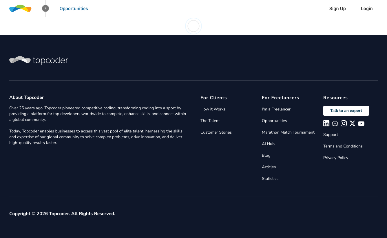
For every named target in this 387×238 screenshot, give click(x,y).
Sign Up (337, 8)
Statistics (270, 178)
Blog (266, 155)
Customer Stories (216, 132)
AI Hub (268, 144)
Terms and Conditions (343, 146)
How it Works (212, 109)
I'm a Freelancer (276, 109)
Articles (269, 167)
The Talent (210, 120)
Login (367, 8)
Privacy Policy (335, 157)
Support (330, 134)
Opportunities (74, 8)
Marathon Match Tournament (288, 132)
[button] (45, 8)
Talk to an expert (346, 110)
